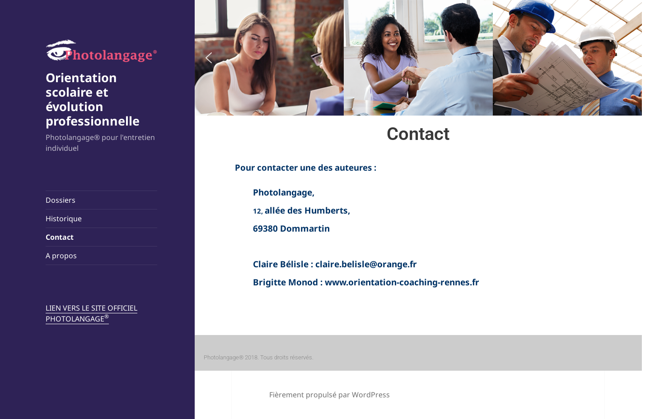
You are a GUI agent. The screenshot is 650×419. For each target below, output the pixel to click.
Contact (60, 237)
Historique (64, 218)
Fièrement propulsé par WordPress (329, 395)
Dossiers (60, 200)
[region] (418, 58)
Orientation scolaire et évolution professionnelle (93, 99)
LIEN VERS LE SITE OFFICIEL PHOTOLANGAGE (91, 313)
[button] (208, 58)
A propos (61, 256)
